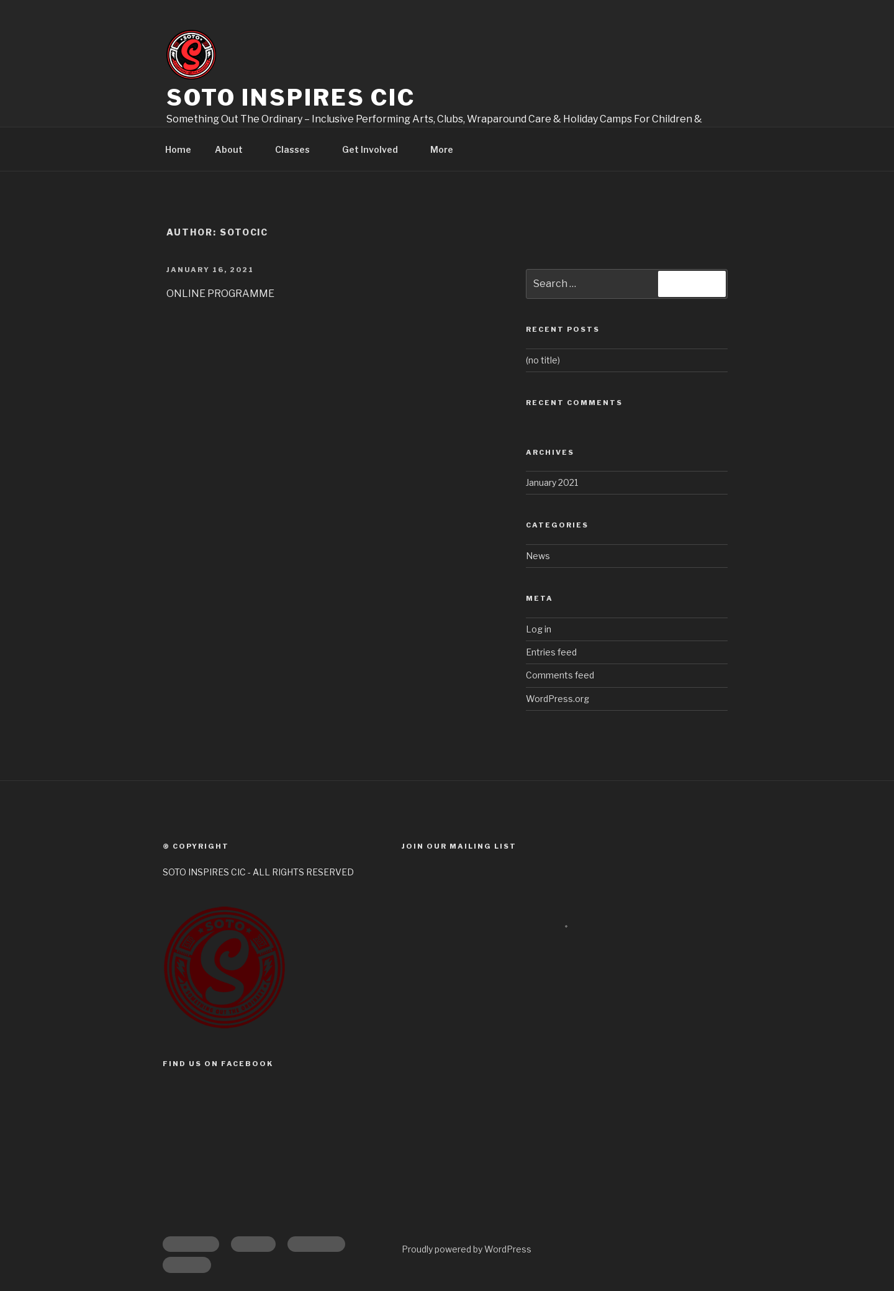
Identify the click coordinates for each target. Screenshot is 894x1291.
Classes (298, 149)
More (447, 149)
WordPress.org (557, 698)
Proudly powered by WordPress (466, 1249)
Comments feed (560, 675)
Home (178, 149)
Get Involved (376, 149)
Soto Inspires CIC (290, 97)
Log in (538, 629)
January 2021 (552, 482)
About (235, 149)
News (538, 555)
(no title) (543, 360)
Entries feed (551, 652)
